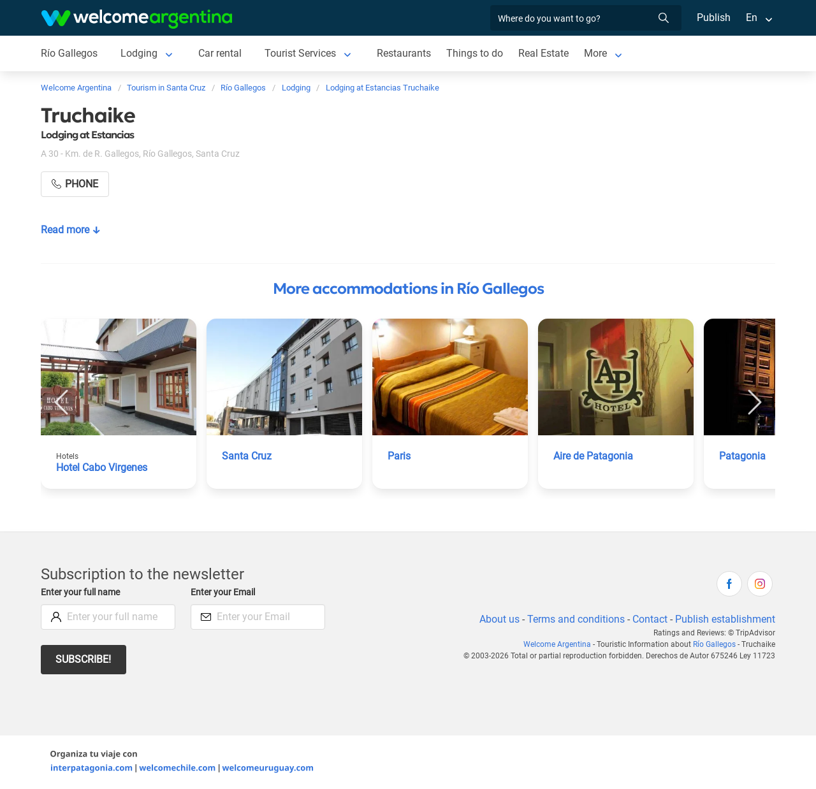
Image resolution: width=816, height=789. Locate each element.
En (751, 17)
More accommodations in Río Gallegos (408, 288)
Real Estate (545, 53)
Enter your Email (224, 592)
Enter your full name (82, 592)
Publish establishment (724, 619)
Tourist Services (301, 53)
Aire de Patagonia (593, 456)
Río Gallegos (69, 53)
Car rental (220, 53)
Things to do (476, 53)
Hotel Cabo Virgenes (103, 467)
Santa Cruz (247, 456)
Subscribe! (83, 659)
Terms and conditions (574, 619)
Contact (649, 619)
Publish (714, 17)
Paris (399, 456)
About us (497, 619)
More (597, 53)
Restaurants (405, 53)
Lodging (138, 53)
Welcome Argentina (560, 644)
